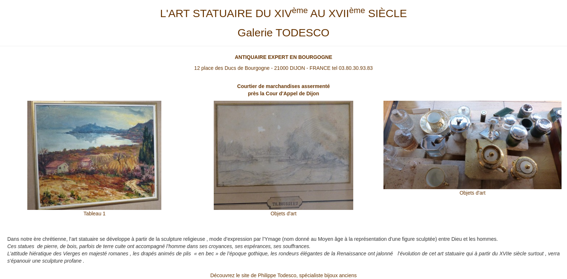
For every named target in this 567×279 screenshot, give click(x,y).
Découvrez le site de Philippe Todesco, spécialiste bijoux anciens (283, 275)
